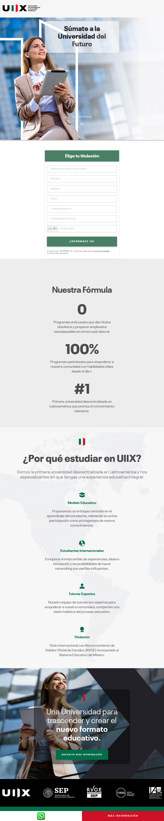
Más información (123, 816)
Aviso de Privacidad (101, 251)
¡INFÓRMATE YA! (82, 241)
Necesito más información (82, 755)
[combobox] (52, 228)
